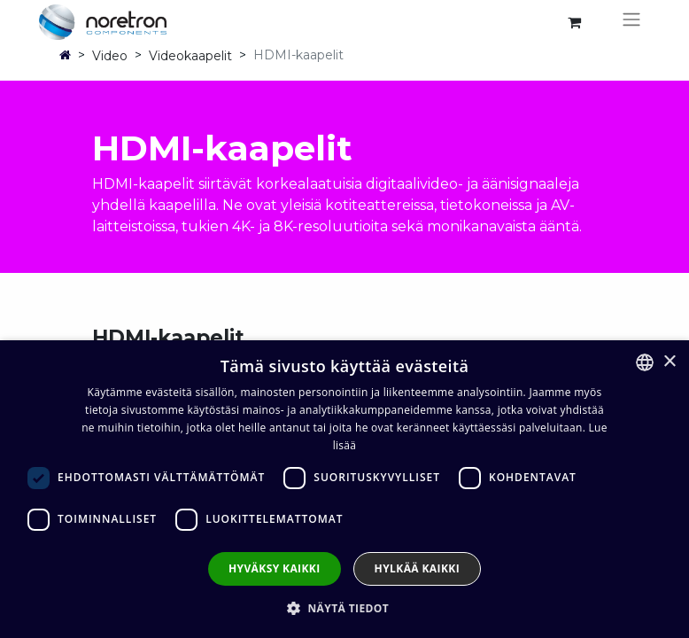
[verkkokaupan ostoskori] (574, 22)
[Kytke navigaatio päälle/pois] (631, 22)
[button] (344, 608)
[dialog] (344, 489)
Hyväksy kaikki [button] (274, 568)
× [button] (669, 362)
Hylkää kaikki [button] (417, 568)
